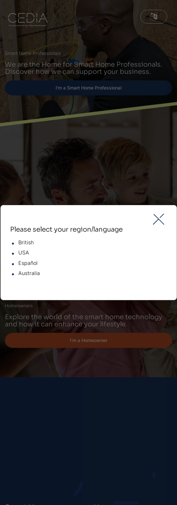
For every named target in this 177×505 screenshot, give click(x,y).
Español (28, 263)
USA (23, 253)
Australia (29, 273)
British (26, 242)
